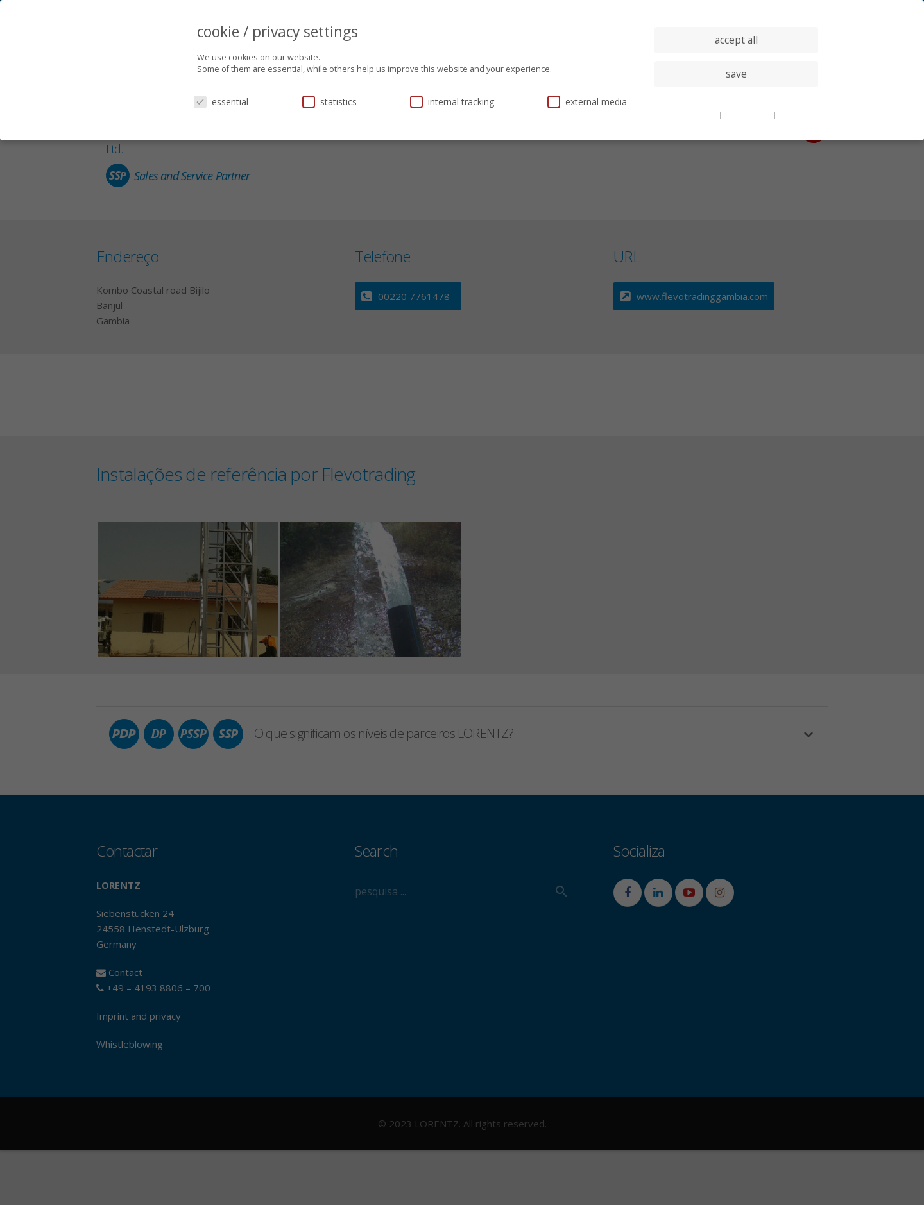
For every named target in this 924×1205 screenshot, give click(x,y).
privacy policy (748, 114)
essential (221, 102)
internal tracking (452, 102)
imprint (792, 114)
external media (587, 102)
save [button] (736, 74)
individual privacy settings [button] (736, 99)
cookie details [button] (693, 114)
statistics (329, 102)
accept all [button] (736, 40)
